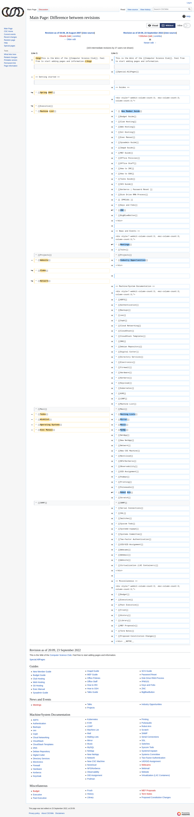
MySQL (90, 747)
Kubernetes (92, 719)
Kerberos (37, 772)
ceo (34, 730)
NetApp (90, 751)
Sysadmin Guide (40, 692)
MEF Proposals (149, 790)
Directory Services (41, 758)
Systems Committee (151, 754)
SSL (143, 740)
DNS (35, 748)
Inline (180, 25)
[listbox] (160, 25)
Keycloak (37, 776)
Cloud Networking (41, 737)
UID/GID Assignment (151, 761)
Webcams (146, 765)
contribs (76, 36)
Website (145, 772)
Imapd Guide (93, 671)
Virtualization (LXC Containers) (156, 775)
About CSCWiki (47, 813)
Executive (37, 794)
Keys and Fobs (148, 685)
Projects (91, 708)
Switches (146, 744)
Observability (93, 772)
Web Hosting (39, 682)
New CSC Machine (96, 761)
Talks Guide (92, 692)
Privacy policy (34, 813)
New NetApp (93, 754)
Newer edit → (150, 43)
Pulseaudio (147, 723)
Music (90, 744)
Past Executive (40, 798)
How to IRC (92, 685)
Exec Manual (39, 689)
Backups (37, 727)
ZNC (144, 688)
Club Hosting (39, 678)
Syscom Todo (148, 747)
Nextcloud (91, 765)
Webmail (146, 768)
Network (91, 758)
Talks (89, 704)
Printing (145, 719)
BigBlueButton (148, 692)
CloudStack (38, 741)
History (90, 794)
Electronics (38, 762)
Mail (89, 733)
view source (88, 33)
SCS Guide (147, 671)
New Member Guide (42, 671)
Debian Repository (41, 751)
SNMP (144, 733)
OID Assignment (94, 775)
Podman (91, 779)
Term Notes (147, 794)
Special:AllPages (37, 659)
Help (186, 16)
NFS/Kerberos (93, 768)
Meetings (37, 705)
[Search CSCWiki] (172, 9)
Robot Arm (146, 726)
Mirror (90, 740)
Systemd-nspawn (149, 751)
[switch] (186, 25)
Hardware (37, 769)
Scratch (145, 730)
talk (69, 36)
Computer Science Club (61, 655)
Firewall (36, 765)
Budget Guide (39, 675)
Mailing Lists (93, 737)
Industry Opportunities (152, 704)
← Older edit (70, 39)
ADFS (35, 720)
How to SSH (92, 688)
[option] (153, 25)
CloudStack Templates (43, 744)
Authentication (39, 723)
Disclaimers (60, 813)
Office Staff (92, 681)
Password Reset (149, 674)
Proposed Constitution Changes (156, 797)
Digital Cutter (39, 755)
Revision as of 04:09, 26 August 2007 (63, 33)
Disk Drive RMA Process (153, 678)
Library (90, 797)
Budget (36, 791)
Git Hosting (38, 685)
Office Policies (93, 678)
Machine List (93, 730)
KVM (89, 723)
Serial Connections (150, 737)
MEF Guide (92, 674)
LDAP (90, 726)
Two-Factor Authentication (153, 758)
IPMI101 (145, 681)
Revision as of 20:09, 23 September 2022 (143, 33)
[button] (153, 25)
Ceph (35, 734)
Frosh (90, 790)
